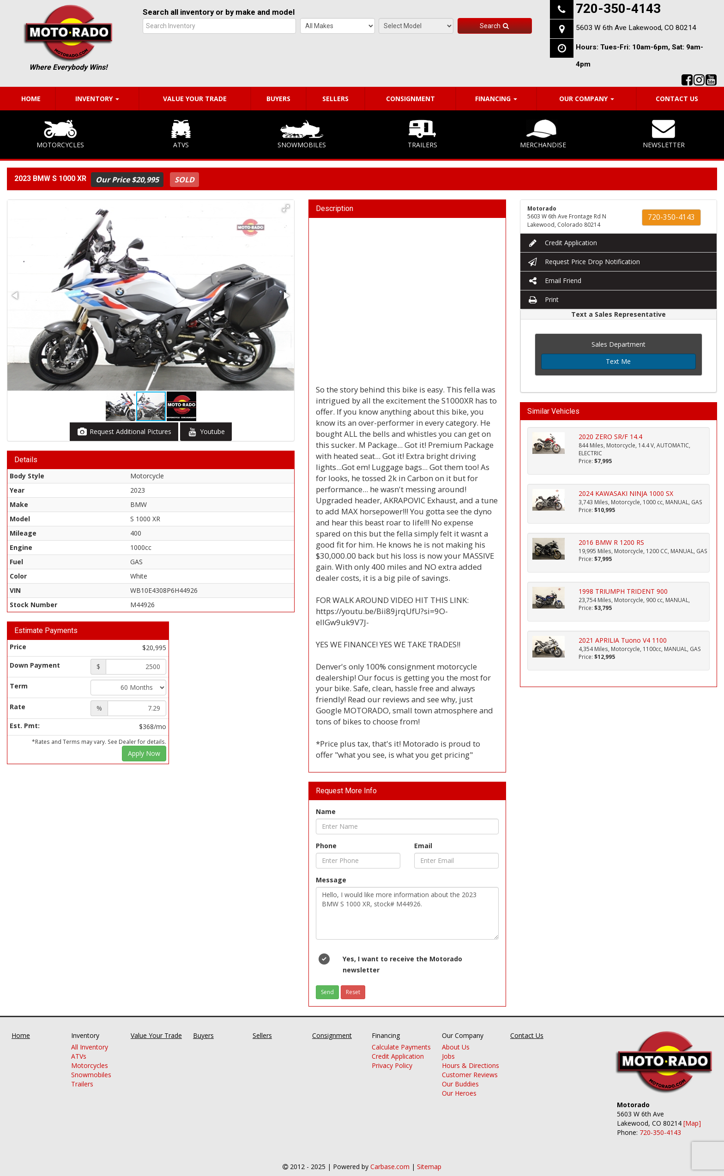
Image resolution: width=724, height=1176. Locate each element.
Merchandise (543, 134)
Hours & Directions (470, 1065)
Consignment (410, 98)
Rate (17, 706)
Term (19, 685)
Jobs (448, 1056)
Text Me (618, 361)
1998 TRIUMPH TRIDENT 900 (623, 591)
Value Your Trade (195, 98)
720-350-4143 (671, 217)
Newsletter (664, 134)
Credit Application (562, 242)
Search (495, 26)
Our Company (586, 98)
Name (326, 811)
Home (31, 98)
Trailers (422, 134)
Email (423, 845)
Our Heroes (459, 1093)
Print (543, 299)
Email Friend (554, 280)
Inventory (97, 98)
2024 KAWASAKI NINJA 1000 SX (626, 493)
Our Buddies (460, 1084)
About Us (456, 1047)
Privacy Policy (392, 1065)
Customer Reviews (470, 1074)
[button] (285, 208)
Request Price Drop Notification (583, 261)
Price (18, 646)
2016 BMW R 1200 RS (611, 542)
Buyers (278, 98)
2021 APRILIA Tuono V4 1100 (623, 640)
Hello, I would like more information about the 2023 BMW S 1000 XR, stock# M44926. (407, 913)
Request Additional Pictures (124, 431)
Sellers (335, 98)
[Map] (692, 1123)
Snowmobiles (302, 134)
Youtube (206, 431)
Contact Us (677, 98)
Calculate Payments (401, 1047)
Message (331, 879)
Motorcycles (60, 134)
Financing (496, 98)
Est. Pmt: (25, 725)
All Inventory (89, 1047)
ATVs (181, 134)
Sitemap (429, 1166)
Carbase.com (390, 1166)
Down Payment (35, 665)
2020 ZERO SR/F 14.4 (610, 436)
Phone (326, 845)
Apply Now (144, 753)
